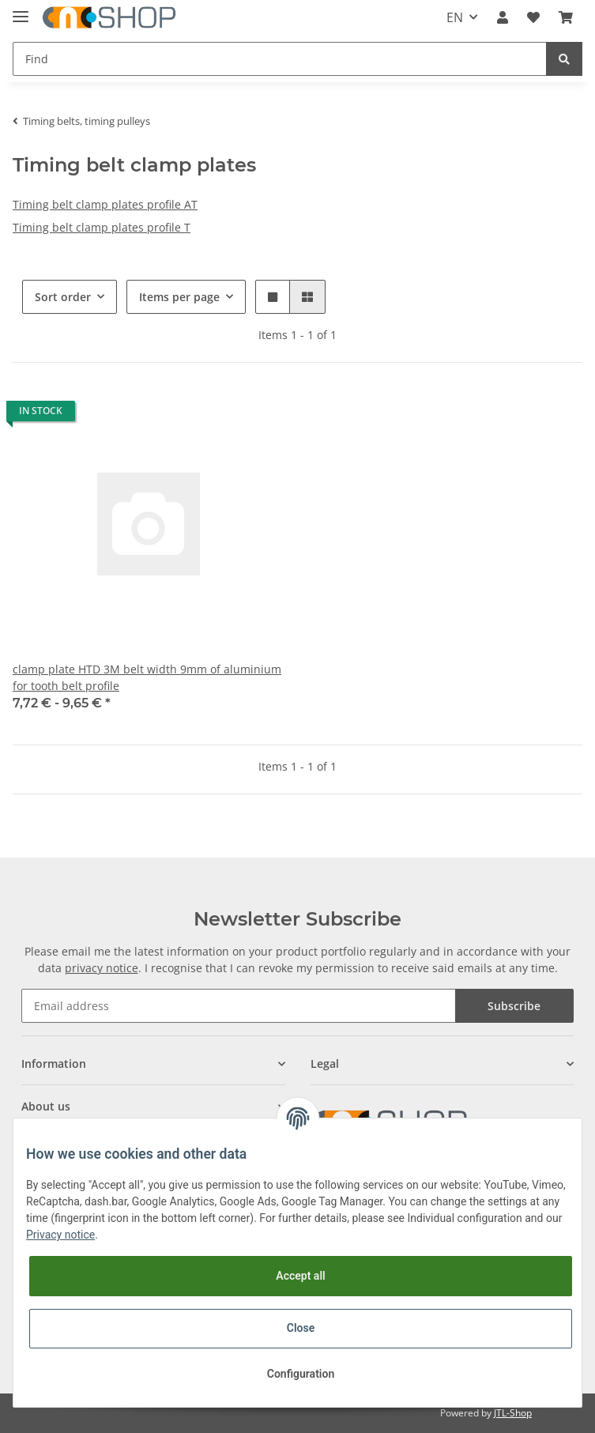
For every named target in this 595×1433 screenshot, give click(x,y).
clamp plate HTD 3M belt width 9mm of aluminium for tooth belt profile (147, 677)
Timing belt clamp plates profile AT (105, 204)
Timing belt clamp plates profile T (101, 227)
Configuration (300, 1373)
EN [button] (454, 17)
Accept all (300, 1275)
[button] (503, 17)
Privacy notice (60, 1234)
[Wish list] (533, 17)
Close (300, 1328)
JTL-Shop (513, 1413)
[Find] (280, 59)
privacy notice (101, 967)
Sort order (63, 296)
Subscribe (514, 1005)
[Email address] (238, 1006)
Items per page (179, 296)
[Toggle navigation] (20, 10)
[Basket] (565, 17)
